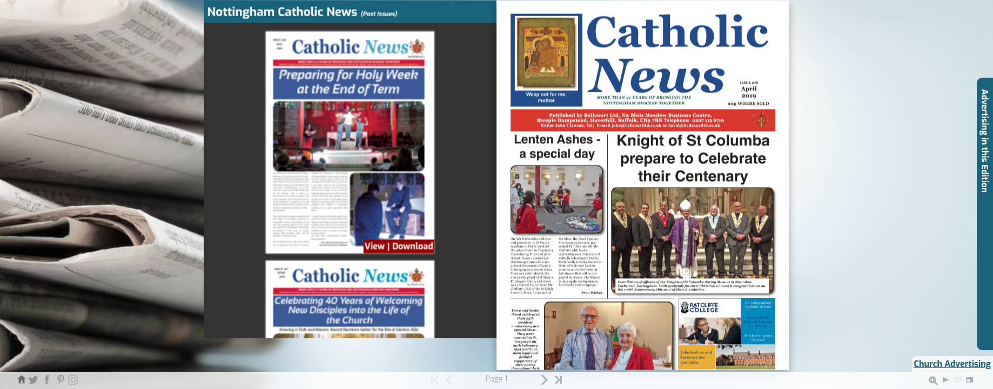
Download (412, 246)
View (375, 246)
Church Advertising (952, 364)
